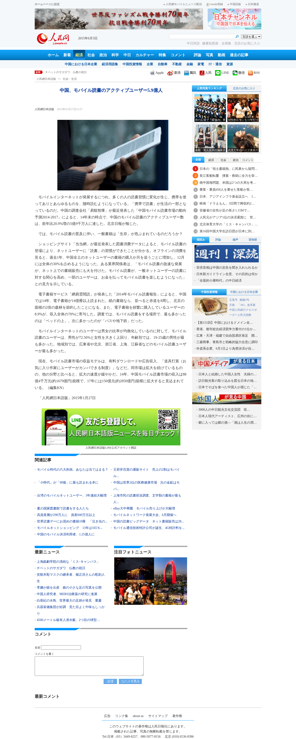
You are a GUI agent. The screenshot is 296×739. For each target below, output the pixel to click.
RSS (254, 73)
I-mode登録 (215, 4)
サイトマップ (158, 716)
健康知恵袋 (210, 43)
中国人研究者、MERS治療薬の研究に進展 (67, 594)
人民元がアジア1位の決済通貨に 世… (228, 217)
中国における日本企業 (81, 64)
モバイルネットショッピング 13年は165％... (70, 528)
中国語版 (234, 4)
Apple (157, 73)
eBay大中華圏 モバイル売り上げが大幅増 (144, 508)
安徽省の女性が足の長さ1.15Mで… (225, 210)
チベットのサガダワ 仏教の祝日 (61, 568)
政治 (103, 55)
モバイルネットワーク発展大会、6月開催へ (144, 515)
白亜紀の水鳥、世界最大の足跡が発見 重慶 (69, 600)
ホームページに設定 (47, 4)
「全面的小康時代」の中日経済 (219, 280)
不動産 (177, 64)
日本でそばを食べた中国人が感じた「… (227, 387)
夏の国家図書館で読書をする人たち (63, 508)
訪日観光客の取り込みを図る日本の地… (227, 380)
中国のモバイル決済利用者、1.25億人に (66, 534)
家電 (200, 64)
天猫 (232, 305)
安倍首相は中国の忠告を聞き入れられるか (227, 267)
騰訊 (190, 73)
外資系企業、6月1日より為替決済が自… (225, 348)
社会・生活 (70, 79)
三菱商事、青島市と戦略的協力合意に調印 (227, 342)
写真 (209, 55)
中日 (127, 55)
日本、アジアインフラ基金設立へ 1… (228, 196)
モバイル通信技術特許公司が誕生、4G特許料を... (149, 528)
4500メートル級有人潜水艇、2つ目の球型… (68, 620)
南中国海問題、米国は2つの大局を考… (228, 182)
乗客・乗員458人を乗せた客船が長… (226, 189)
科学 (115, 55)
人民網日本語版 (46, 79)
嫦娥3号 (244, 299)
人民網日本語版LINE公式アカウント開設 (111, 428)
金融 (189, 64)
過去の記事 (239, 55)
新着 (67, 55)
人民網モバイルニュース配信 (182, 4)
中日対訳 (193, 43)
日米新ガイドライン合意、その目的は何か (227, 274)
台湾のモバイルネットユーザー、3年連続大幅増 (72, 495)
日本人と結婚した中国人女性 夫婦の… (227, 374)
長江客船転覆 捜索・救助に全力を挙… (229, 175)
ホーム (53, 55)
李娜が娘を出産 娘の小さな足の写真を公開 (69, 587)
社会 (91, 55)
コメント (178, 55)
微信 (239, 73)
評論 (197, 55)
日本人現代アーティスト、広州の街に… (227, 416)
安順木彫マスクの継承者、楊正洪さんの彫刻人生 (71, 578)
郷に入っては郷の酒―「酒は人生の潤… (227, 422)
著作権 (177, 716)
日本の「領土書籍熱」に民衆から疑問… (229, 169)
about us (138, 716)
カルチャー (145, 55)
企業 (150, 64)
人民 (206, 73)
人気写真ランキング (209, 88)
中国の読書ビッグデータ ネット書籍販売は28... (148, 521)
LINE (222, 73)
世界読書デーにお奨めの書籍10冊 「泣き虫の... (72, 521)
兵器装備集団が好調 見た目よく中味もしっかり (71, 610)
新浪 (174, 73)
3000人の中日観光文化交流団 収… (224, 409)
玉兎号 (233, 299)
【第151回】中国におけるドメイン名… (224, 322)
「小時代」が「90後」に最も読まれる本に (68, 482)
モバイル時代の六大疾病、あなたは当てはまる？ (72, 469)
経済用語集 (110, 64)
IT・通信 (215, 64)
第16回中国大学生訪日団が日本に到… (227, 231)
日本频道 (252, 4)
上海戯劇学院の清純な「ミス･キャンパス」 (72, 72)
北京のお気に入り (247, 43)
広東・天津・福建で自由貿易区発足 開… (227, 335)
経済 (79, 55)
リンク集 (121, 716)
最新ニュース (47, 552)
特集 (162, 55)
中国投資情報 (132, 64)
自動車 (162, 64)
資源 (229, 64)
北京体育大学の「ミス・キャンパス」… (229, 224)
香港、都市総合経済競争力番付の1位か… (226, 329)
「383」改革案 (246, 305)
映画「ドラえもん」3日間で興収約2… (227, 203)
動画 (221, 55)
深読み (201, 239)
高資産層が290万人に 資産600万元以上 (66, 515)
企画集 (227, 43)
